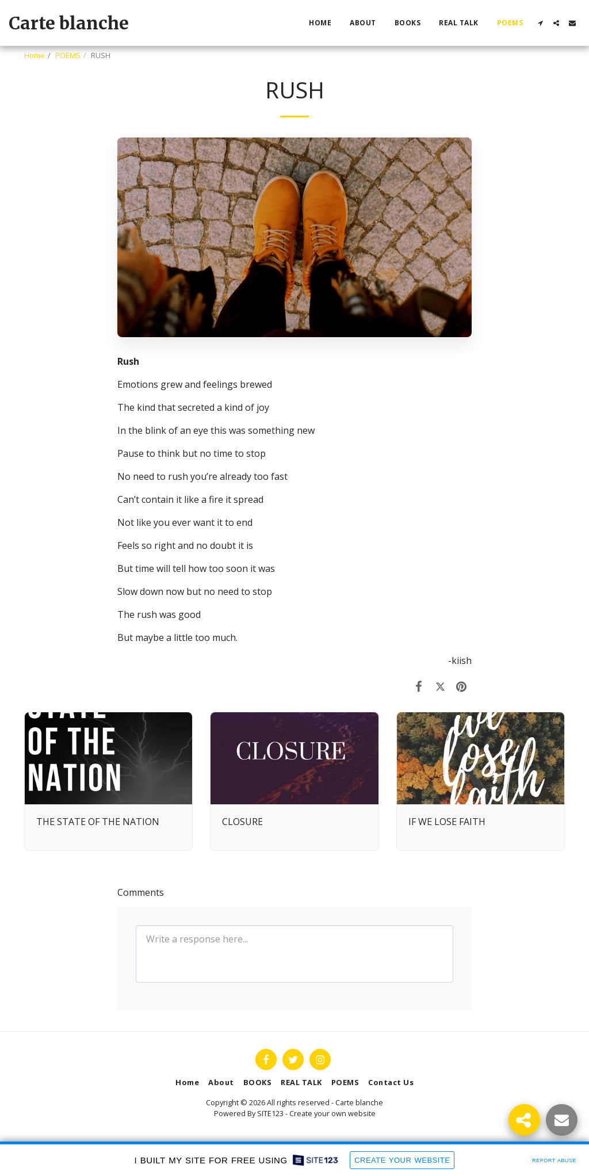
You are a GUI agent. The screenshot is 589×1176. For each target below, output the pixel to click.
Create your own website (332, 1113)
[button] (540, 23)
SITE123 (270, 1113)
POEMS (68, 55)
